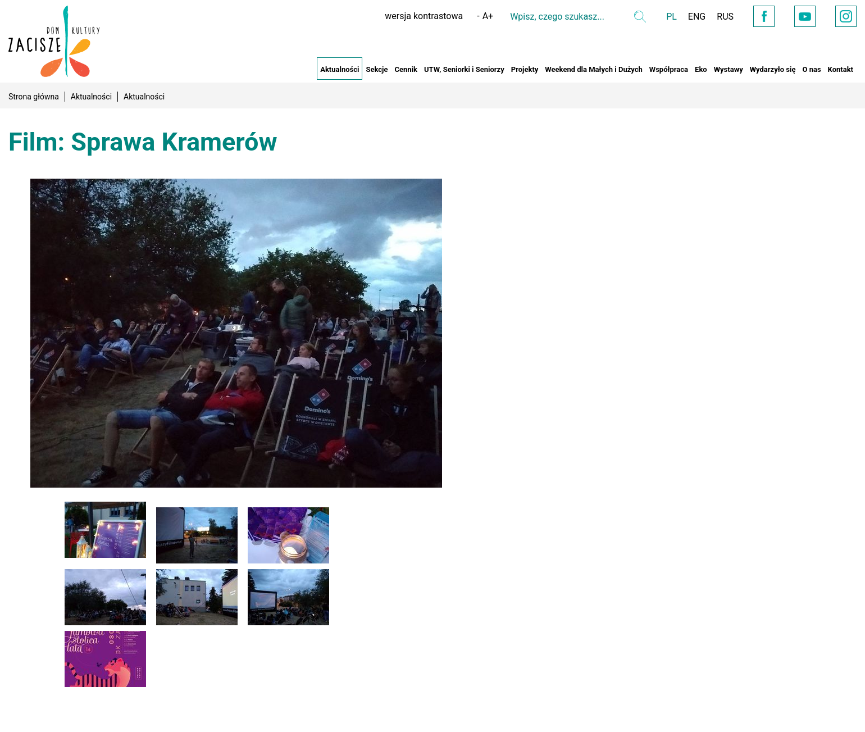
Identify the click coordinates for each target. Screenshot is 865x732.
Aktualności (339, 69)
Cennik (405, 69)
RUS (725, 16)
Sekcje (377, 69)
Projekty (525, 69)
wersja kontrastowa (424, 16)
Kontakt (840, 69)
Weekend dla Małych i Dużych (593, 69)
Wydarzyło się (773, 69)
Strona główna (33, 96)
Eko (701, 69)
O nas (811, 69)
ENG (696, 16)
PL (671, 16)
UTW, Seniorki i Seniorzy (464, 69)
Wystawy (728, 69)
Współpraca (668, 69)
